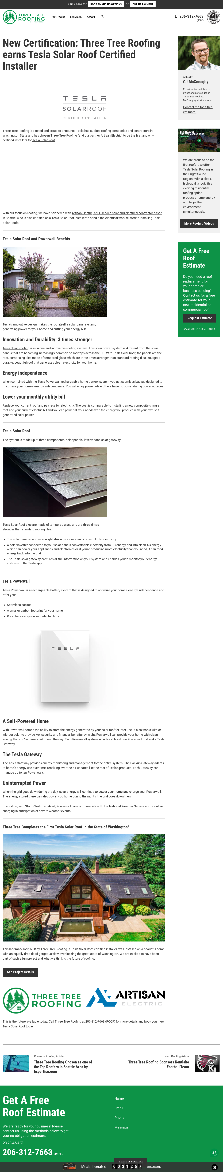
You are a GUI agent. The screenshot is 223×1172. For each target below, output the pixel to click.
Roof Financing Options (106, 4)
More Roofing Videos (199, 223)
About (91, 16)
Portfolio (58, 16)
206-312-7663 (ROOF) (100, 1021)
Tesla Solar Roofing (16, 348)
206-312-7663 (188, 18)
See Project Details (20, 972)
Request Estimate (199, 318)
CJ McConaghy (195, 81)
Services (76, 16)
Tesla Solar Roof (43, 140)
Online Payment (143, 4)
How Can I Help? (154, 1166)
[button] (102, 17)
